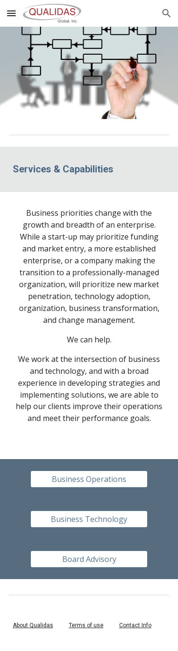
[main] (89, 169)
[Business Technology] (89, 519)
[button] (11, 13)
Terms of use (86, 625)
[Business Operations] (89, 479)
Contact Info (135, 625)
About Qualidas (33, 625)
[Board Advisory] (89, 559)
